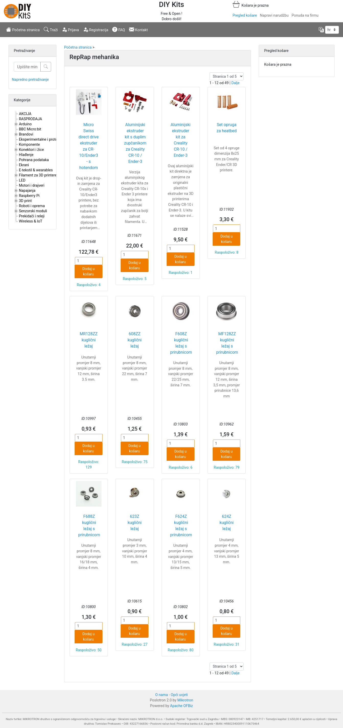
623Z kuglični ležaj (135, 522)
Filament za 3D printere (38, 175)
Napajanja (27, 190)
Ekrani (24, 165)
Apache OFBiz (181, 706)
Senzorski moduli (33, 211)
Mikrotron (185, 700)
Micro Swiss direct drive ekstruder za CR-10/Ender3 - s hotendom (88, 146)
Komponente (29, 144)
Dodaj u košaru (89, 271)
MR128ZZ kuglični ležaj (89, 340)
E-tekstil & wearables (36, 170)
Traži (51, 29)
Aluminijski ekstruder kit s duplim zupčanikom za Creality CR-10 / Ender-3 (135, 143)
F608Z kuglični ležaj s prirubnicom (181, 343)
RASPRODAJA (30, 119)
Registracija (95, 29)
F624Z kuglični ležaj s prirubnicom (181, 525)
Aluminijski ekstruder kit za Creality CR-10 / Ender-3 (181, 140)
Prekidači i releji (31, 216)
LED (22, 180)
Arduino (25, 124)
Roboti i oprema (32, 206)
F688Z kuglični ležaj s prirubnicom (89, 525)
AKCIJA (25, 114)
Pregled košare (245, 15)
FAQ (118, 29)
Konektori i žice (31, 150)
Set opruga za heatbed (226, 127)
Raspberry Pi (29, 196)
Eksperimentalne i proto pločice (44, 139)
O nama (161, 695)
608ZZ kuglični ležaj (135, 340)
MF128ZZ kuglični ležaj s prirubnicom (227, 343)
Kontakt (138, 29)
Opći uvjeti (179, 695)
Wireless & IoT (30, 221)
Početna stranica (23, 29)
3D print (25, 201)
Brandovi (26, 134)
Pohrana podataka (34, 160)
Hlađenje (26, 155)
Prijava (70, 29)
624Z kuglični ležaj (227, 522)
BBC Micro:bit (30, 129)
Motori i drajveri (31, 185)
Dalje (235, 83)
